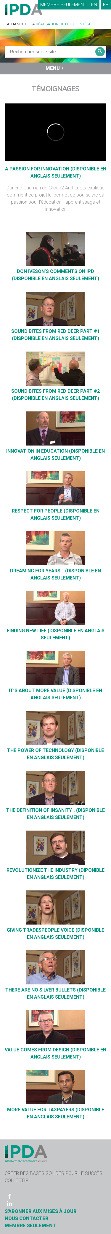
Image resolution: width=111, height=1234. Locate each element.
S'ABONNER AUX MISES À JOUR (40, 1211)
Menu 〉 (56, 68)
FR (106, 4)
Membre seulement (63, 4)
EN (94, 4)
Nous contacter (26, 1218)
